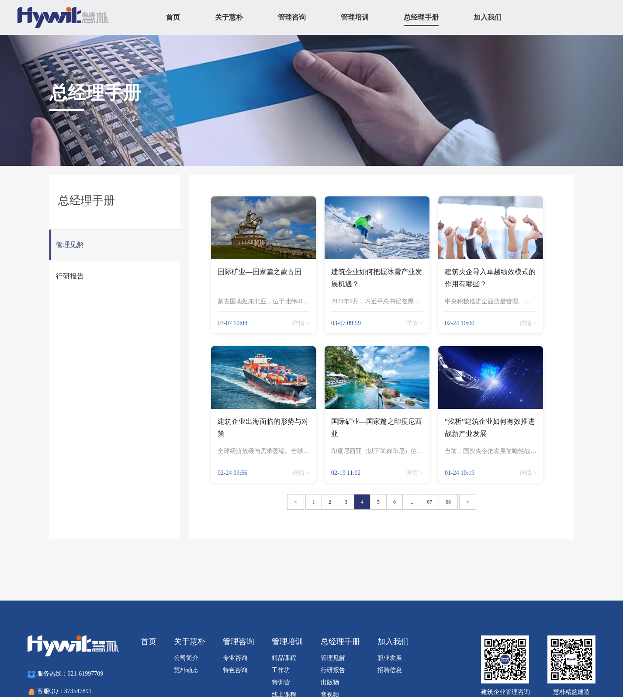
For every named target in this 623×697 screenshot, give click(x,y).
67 (429, 502)
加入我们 (488, 17)
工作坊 (281, 670)
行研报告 (333, 670)
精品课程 (284, 658)
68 (448, 502)
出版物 (330, 682)
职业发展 (389, 658)
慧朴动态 (186, 670)
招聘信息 (389, 670)
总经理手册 (421, 17)
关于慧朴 (229, 17)
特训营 (281, 682)
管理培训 (355, 17)
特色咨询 (235, 670)
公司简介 (186, 658)
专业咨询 (235, 658)
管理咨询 (292, 17)
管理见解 (333, 658)
